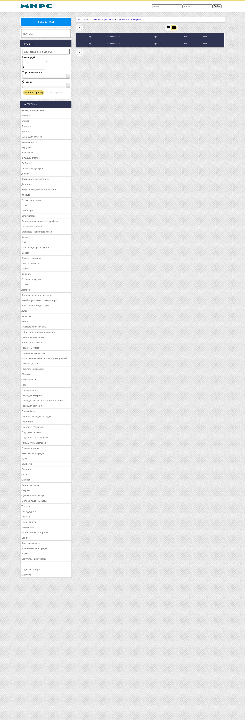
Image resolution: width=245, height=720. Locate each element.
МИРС (36, 6)
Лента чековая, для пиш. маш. (37, 295)
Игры (24, 205)
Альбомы (26, 115)
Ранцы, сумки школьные (33, 443)
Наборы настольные (31, 342)
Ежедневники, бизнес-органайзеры (39, 189)
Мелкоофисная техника (33, 326)
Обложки (25, 374)
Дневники (26, 173)
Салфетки (26, 464)
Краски (24, 284)
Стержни (25, 490)
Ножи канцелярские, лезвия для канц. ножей (44, 358)
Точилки (25, 516)
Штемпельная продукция (34, 548)
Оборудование (28, 379)
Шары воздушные (30, 543)
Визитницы (27, 152)
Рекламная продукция (32, 453)
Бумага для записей (31, 136)
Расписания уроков (31, 448)
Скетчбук (26, 574)
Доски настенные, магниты (35, 179)
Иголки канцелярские (32, 200)
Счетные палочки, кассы (34, 501)
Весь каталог (46, 21)
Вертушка (26, 147)
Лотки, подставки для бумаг (35, 305)
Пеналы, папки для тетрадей (36, 416)
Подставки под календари (34, 437)
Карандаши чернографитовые (36, 231)
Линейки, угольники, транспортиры (39, 300)
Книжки (25, 253)
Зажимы (25, 195)
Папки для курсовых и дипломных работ (42, 400)
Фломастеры (28, 527)
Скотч (24, 474)
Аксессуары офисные (32, 110)
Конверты (26, 274)
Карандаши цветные (31, 226)
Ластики (25, 290)
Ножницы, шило (29, 363)
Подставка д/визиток (32, 427)
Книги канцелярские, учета (35, 247)
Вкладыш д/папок (30, 158)
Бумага (25, 131)
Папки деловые (29, 390)
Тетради (25, 506)
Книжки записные (30, 263)
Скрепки (25, 479)
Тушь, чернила (29, 522)
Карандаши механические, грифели (39, 221)
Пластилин (27, 421)
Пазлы (24, 384)
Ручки (24, 458)
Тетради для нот (29, 511)
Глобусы (25, 163)
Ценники (25, 538)
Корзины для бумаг (31, 279)
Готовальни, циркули (32, 168)
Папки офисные (29, 411)
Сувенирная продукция (33, 495)
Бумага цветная (29, 142)
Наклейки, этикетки (31, 348)
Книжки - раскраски (31, 258)
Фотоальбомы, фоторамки (34, 532)
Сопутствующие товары (33, 559)
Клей (24, 242)
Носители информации (33, 369)
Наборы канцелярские (32, 337)
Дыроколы (26, 184)
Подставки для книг (31, 432)
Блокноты (26, 126)
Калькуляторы (28, 216)
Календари (27, 210)
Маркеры (26, 316)
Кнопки (25, 268)
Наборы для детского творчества (38, 332)
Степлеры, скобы (30, 485)
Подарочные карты (31, 569)
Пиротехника (123, 20)
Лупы (24, 311)
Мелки (24, 321)
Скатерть (26, 469)
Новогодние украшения (33, 353)
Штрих (24, 553)
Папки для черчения (31, 406)
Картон (25, 237)
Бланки (25, 121)
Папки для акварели (31, 395)
